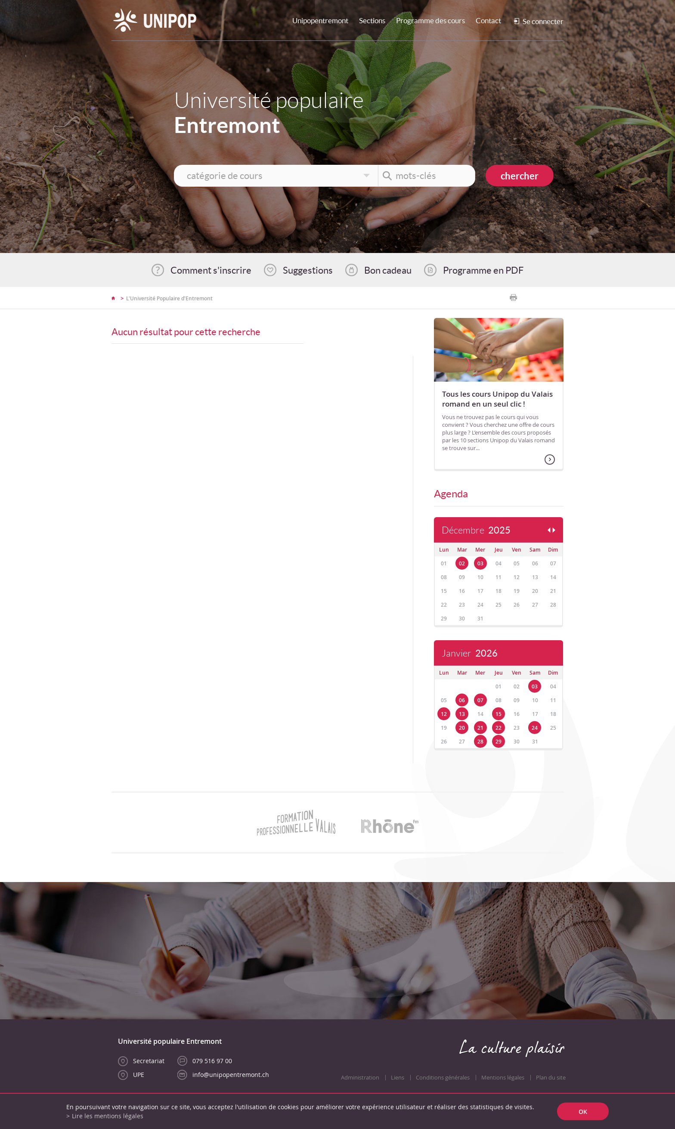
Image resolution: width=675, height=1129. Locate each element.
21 (480, 727)
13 (462, 714)
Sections (372, 20)
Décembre (476, 530)
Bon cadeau (388, 270)
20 (462, 727)
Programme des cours (430, 20)
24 (535, 727)
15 (498, 714)
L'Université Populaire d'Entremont (169, 298)
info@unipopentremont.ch (230, 1074)
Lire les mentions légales (107, 1116)
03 (480, 563)
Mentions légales (502, 1077)
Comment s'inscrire (210, 270)
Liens (397, 1077)
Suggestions (308, 270)
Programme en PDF (483, 270)
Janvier (470, 653)
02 (462, 563)
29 (498, 741)
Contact (488, 20)
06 (462, 700)
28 (480, 741)
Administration (360, 1077)
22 (498, 727)
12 (444, 714)
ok (583, 1111)
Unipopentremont (320, 20)
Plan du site (551, 1077)
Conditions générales (443, 1077)
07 (480, 700)
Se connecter (543, 21)
